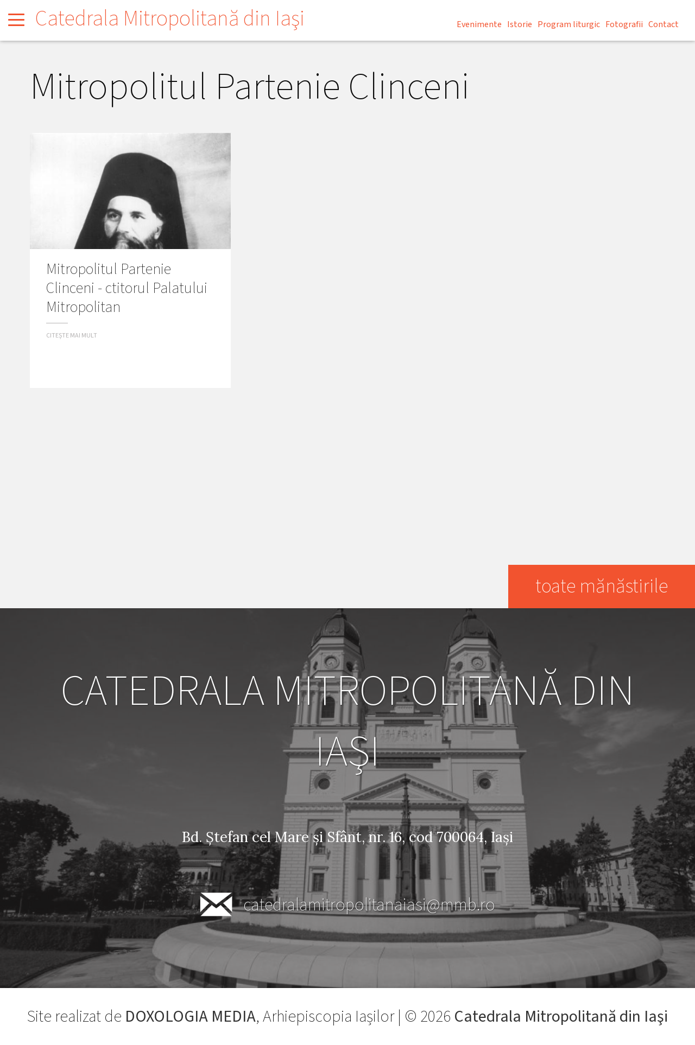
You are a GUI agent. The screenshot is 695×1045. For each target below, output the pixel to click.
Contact (663, 24)
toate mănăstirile (601, 586)
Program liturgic (569, 24)
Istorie (519, 24)
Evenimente (479, 24)
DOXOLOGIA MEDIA (190, 1016)
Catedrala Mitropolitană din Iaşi (170, 18)
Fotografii (624, 24)
